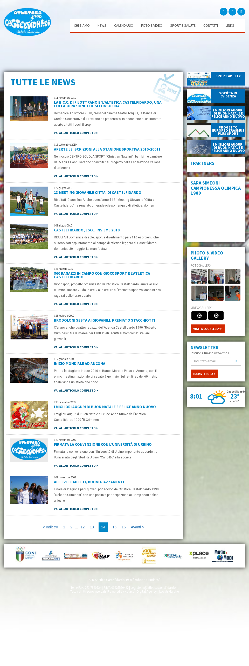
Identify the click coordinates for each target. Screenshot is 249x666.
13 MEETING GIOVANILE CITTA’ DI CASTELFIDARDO (97, 192)
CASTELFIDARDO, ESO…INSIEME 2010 (87, 230)
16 (124, 527)
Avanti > (137, 527)
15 (114, 527)
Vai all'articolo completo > (76, 133)
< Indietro (50, 527)
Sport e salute (183, 25)
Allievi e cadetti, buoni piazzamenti (89, 481)
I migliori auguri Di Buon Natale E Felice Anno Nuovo (105, 406)
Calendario (123, 25)
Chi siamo (82, 25)
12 (83, 527)
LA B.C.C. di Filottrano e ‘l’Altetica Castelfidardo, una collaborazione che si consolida (108, 104)
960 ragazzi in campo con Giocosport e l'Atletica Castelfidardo (102, 275)
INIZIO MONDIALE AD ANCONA (79, 363)
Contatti (210, 25)
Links (230, 25)
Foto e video (151, 25)
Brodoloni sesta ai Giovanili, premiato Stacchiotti (104, 320)
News (102, 25)
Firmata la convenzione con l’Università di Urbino (103, 444)
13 (92, 527)
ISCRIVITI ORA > (204, 374)
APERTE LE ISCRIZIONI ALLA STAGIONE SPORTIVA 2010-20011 (107, 149)
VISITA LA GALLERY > (207, 329)
